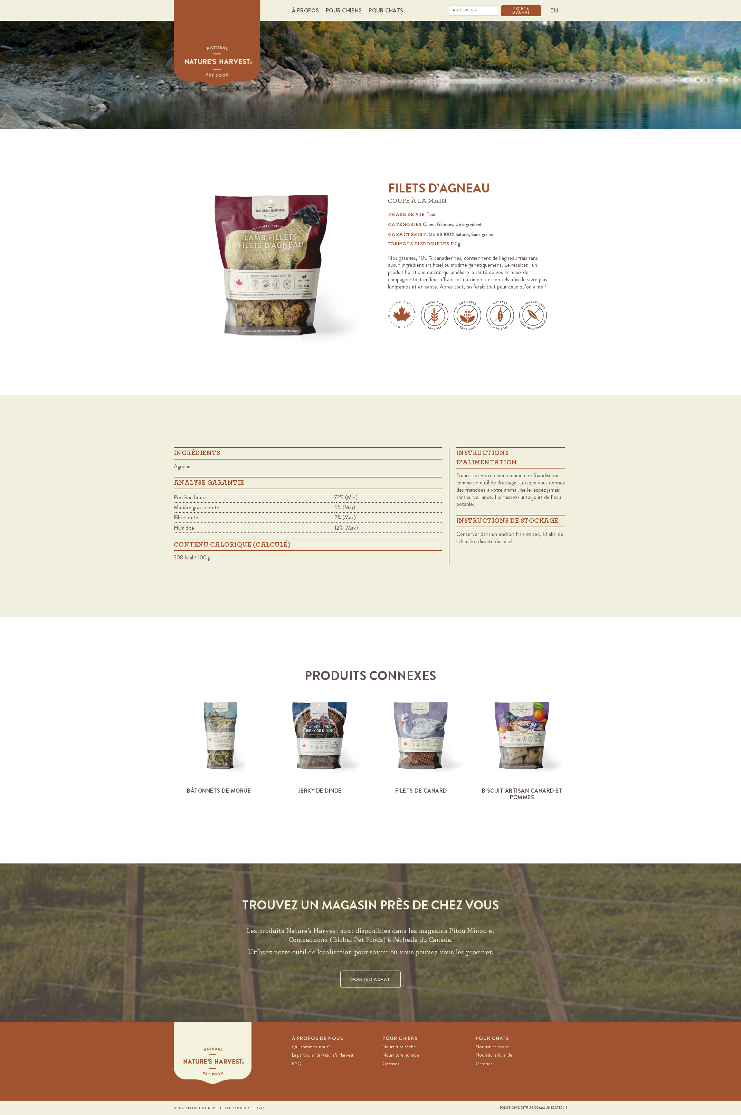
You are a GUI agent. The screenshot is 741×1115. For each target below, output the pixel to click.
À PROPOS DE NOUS (317, 1038)
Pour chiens (400, 1038)
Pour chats (492, 1038)
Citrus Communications (544, 1107)
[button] (307, 11)
